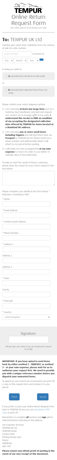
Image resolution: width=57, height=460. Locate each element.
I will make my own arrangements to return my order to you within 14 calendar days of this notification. (28, 151)
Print (14, 397)
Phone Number (10, 233)
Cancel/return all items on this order (25, 76)
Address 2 (7, 255)
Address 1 (8, 244)
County (5, 289)
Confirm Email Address (14, 221)
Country (7, 312)
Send (43, 397)
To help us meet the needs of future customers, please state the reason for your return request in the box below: (28, 165)
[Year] (33, 60)
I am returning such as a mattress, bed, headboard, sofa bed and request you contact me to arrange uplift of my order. (29, 118)
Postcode (7, 300)
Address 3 (7, 267)
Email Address (9, 210)
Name (6, 199)
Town (5, 278)
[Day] (7, 60)
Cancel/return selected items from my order (26, 91)
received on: (39, 53)
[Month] (20, 60)
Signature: (28, 337)
